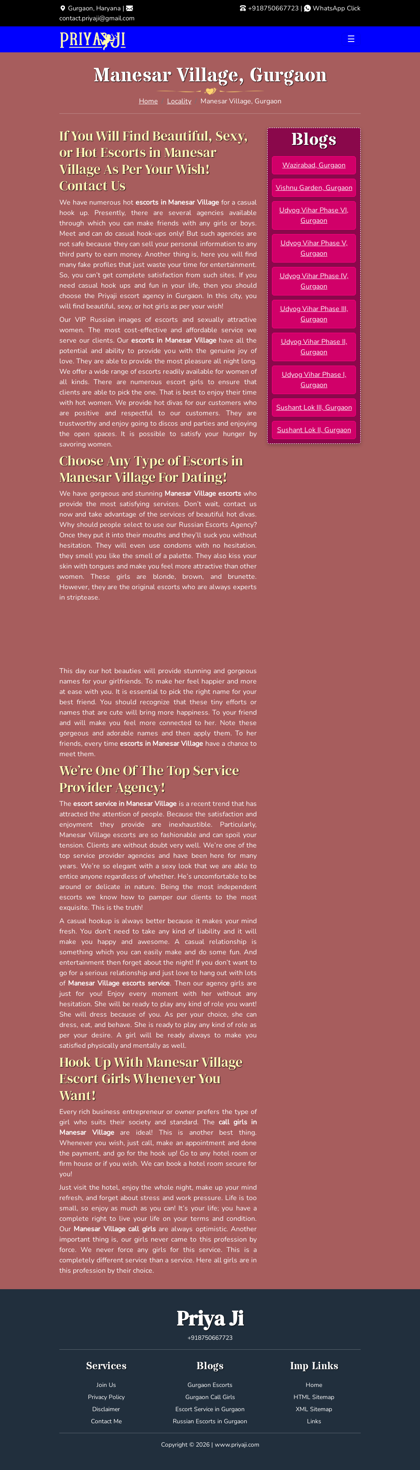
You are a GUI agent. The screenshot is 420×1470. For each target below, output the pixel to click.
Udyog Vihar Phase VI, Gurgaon (314, 215)
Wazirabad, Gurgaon (314, 165)
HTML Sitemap (314, 1397)
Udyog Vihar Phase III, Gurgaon (314, 314)
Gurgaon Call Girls (210, 1397)
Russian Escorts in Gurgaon (210, 1421)
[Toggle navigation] (351, 39)
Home (148, 101)
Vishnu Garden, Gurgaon (314, 188)
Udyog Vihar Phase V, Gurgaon (314, 248)
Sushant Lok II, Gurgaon (314, 430)
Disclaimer (106, 1409)
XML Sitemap (314, 1409)
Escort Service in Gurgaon (210, 1409)
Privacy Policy (106, 1397)
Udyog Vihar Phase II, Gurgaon (314, 347)
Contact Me (106, 1421)
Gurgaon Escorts (210, 1385)
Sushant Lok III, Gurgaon (314, 407)
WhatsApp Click (337, 8)
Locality (179, 101)
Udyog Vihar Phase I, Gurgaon (314, 380)
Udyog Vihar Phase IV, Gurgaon (314, 281)
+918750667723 (273, 8)
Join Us (106, 1385)
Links (314, 1421)
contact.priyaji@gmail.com (97, 18)
